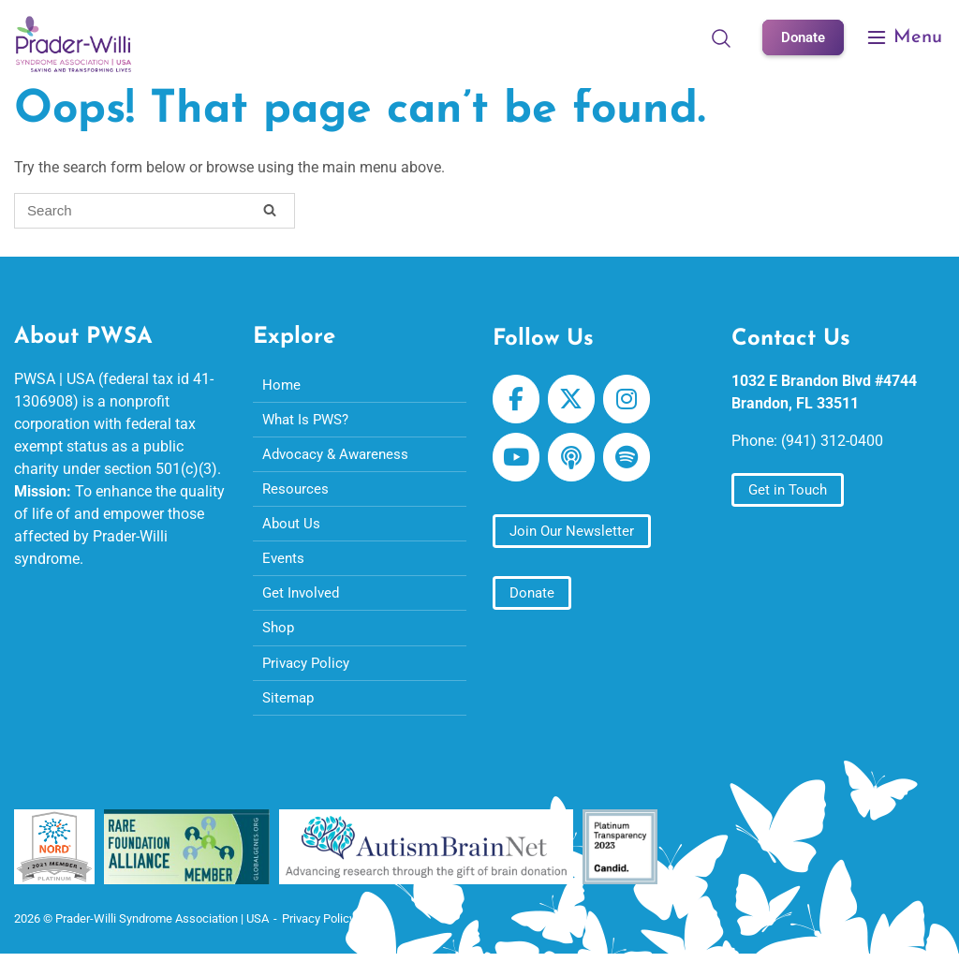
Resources (296, 496)
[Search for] (154, 211)
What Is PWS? (308, 423)
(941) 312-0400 (832, 442)
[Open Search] (717, 37)
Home (282, 386)
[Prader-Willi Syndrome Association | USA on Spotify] (633, 464)
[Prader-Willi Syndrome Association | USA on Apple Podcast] (575, 464)
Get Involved (303, 605)
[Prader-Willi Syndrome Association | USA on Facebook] (517, 402)
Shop (279, 642)
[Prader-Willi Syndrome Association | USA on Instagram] (633, 402)
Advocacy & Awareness (339, 459)
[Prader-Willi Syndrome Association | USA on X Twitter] (575, 402)
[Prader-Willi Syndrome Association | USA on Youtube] (517, 464)
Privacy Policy (308, 679)
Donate (801, 37)
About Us (292, 532)
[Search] (269, 214)
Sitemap (289, 715)
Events (284, 569)
